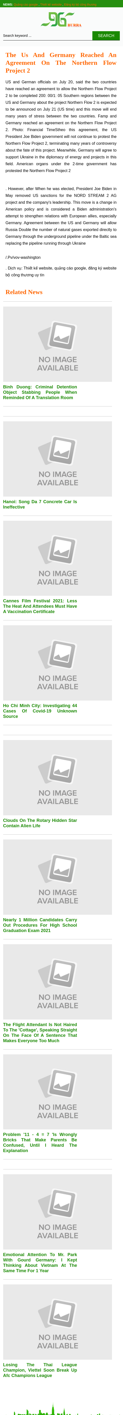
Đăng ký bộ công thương (80, 4)
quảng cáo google (70, 268)
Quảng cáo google (26, 4)
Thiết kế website (51, 4)
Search (106, 36)
